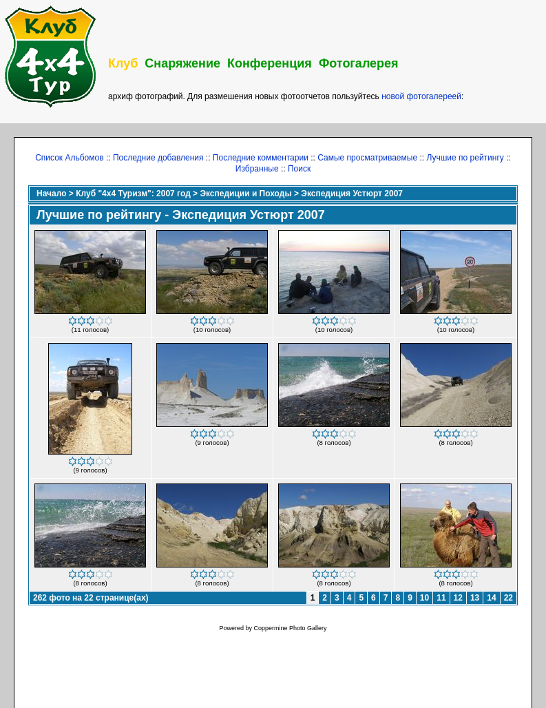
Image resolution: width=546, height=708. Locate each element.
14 (491, 598)
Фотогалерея (359, 63)
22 (508, 598)
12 (458, 598)
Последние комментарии (260, 158)
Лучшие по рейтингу (464, 158)
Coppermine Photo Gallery (289, 628)
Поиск (299, 169)
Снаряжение (182, 63)
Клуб (123, 63)
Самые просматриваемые (367, 158)
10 (424, 598)
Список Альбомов (69, 158)
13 (474, 598)
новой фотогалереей (421, 96)
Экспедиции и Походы (245, 193)
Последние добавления (158, 158)
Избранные (257, 169)
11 (441, 598)
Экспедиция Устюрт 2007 (352, 193)
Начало (51, 193)
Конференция (269, 63)
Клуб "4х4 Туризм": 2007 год (133, 193)
